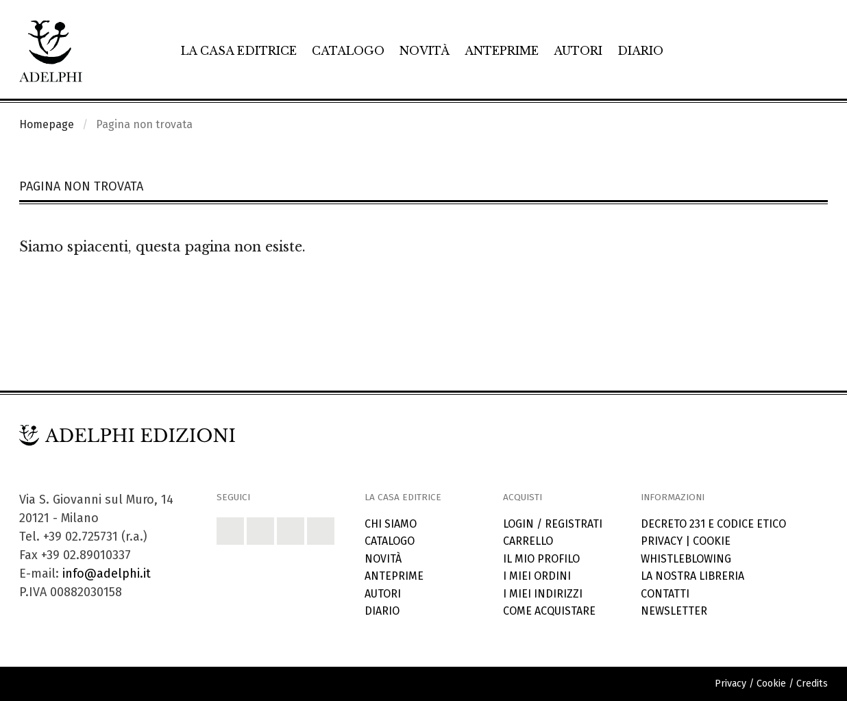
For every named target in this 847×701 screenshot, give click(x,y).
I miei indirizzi (542, 593)
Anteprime (502, 51)
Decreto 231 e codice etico (713, 523)
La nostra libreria (692, 575)
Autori (578, 51)
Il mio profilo (541, 558)
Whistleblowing (686, 558)
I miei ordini (537, 575)
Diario (640, 51)
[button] (230, 531)
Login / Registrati (552, 523)
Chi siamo (391, 523)
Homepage (46, 124)
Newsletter (674, 610)
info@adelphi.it (106, 573)
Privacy (662, 541)
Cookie (712, 541)
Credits (812, 683)
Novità (425, 51)
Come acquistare (549, 610)
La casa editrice (239, 51)
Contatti (665, 593)
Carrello (528, 541)
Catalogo (348, 51)
